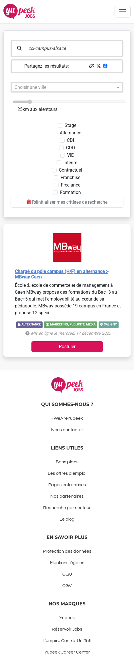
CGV (67, 585)
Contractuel (70, 170)
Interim (70, 162)
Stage (70, 125)
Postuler (67, 346)
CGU (67, 574)
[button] (91, 66)
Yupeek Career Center (67, 652)
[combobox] (61, 88)
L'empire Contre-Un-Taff (67, 640)
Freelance (70, 185)
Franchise (70, 177)
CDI (70, 140)
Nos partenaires (67, 496)
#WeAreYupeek (67, 418)
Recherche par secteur (67, 507)
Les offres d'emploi (67, 473)
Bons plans (67, 462)
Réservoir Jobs (67, 629)
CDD (70, 147)
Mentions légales (67, 562)
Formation (70, 192)
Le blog (67, 519)
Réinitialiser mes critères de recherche (67, 202)
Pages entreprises (67, 484)
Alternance (70, 133)
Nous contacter (67, 429)
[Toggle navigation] (123, 11)
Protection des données (67, 551)
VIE (70, 155)
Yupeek (67, 617)
